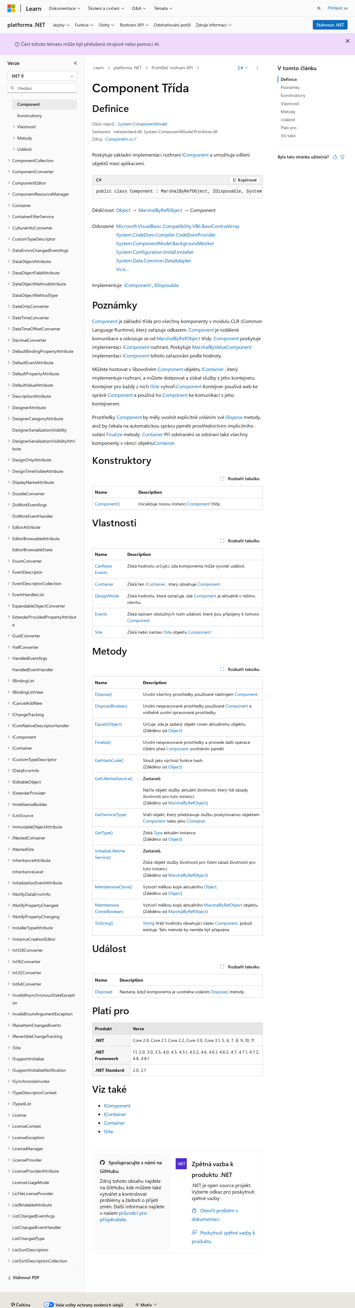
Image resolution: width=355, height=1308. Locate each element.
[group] (177, 191)
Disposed (103, 992)
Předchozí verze (63, 1302)
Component (104, 321)
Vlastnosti (290, 103)
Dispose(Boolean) (111, 706)
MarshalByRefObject (160, 210)
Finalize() (103, 742)
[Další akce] (257, 68)
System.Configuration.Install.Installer (155, 252)
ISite (154, 386)
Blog (90, 1302)
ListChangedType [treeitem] (28, 1238)
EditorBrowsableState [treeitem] (32, 549)
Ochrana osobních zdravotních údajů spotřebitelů (231, 1302)
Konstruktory (293, 95)
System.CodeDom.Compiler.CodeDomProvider (166, 234)
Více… (122, 269)
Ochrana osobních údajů (149, 1302)
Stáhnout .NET (330, 25)
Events (101, 614)
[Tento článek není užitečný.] (342, 157)
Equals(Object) (108, 724)
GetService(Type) (110, 814)
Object (123, 210)
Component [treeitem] (28, 104)
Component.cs (119, 139)
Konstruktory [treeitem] (29, 115)
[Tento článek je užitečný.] (335, 157)
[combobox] (42, 76)
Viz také (288, 135)
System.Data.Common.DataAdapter (153, 260)
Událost (288, 119)
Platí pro (288, 127)
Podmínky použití (306, 1302)
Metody (288, 111)
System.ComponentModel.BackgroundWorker (165, 243)
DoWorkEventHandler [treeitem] (32, 516)
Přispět (112, 1302)
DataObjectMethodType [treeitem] (35, 295)
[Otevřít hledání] (319, 8)
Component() (107, 504)
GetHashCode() (109, 760)
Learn (98, 67)
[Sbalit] (75, 63)
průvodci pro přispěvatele (123, 1216)
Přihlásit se (338, 8)
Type (158, 832)
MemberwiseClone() (113, 887)
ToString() (104, 923)
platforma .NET (127, 67)
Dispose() (103, 694)
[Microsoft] (11, 8)
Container (152, 434)
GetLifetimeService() (114, 778)
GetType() (104, 832)
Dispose (234, 417)
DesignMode (107, 596)
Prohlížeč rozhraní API (172, 67)
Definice (289, 79)
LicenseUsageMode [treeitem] (30, 1182)
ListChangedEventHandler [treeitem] (36, 1227)
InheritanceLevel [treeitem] (27, 872)
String (148, 923)
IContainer (213, 369)
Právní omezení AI (24, 1302)
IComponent (195, 154)
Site (98, 632)
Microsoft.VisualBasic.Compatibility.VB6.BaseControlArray (177, 226)
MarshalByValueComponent (221, 347)
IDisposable (166, 285)
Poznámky (290, 87)
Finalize (114, 434)
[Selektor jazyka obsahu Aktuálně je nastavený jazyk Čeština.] (20, 1288)
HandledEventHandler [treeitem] (32, 669)
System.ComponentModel (142, 124)
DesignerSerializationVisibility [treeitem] (39, 430)
